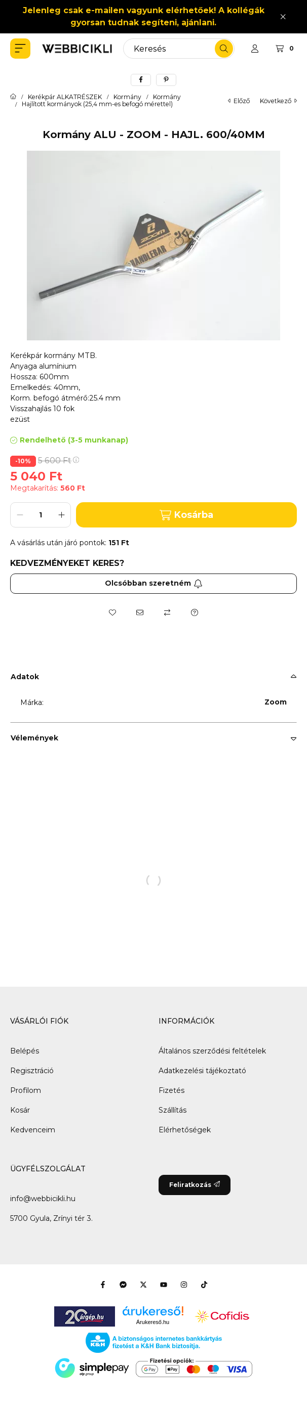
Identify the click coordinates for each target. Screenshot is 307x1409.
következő (278, 101)
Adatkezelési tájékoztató (202, 1070)
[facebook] (141, 80)
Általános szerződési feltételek (212, 1050)
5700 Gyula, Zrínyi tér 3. (51, 1218)
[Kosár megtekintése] (286, 48)
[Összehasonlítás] (167, 612)
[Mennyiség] (40, 515)
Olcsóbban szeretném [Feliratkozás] (154, 583)
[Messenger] (123, 1284)
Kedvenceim (32, 1129)
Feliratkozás (194, 1184)
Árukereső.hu (152, 1322)
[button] (20, 48)
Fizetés (171, 1090)
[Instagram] (184, 1284)
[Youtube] (164, 1284)
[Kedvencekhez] (112, 612)
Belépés (24, 1050)
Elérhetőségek (185, 1129)
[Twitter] (143, 1284)
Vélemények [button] (34, 737)
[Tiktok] (204, 1284)
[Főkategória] (13, 97)
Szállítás (172, 1110)
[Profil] (255, 48)
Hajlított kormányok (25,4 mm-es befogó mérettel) (97, 104)
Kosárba (186, 515)
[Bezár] (283, 16)
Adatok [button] (25, 676)
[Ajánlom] (139, 612)
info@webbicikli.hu (42, 1198)
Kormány (127, 97)
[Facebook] (103, 1284)
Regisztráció (32, 1070)
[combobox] (179, 48)
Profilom (25, 1090)
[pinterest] (166, 80)
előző (239, 101)
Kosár (20, 1110)
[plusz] (61, 515)
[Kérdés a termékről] (194, 612)
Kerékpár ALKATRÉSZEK (65, 97)
